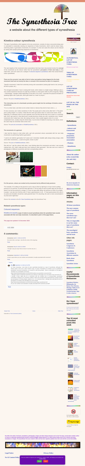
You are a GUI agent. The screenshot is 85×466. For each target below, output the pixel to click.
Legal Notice (9, 453)
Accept (39, 461)
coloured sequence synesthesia (39, 71)
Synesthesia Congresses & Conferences (71, 246)
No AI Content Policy (12, 457)
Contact (69, 167)
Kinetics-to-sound (10, 213)
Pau (12, 265)
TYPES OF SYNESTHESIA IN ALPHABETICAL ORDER (74, 331)
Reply (8, 242)
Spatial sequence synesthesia (76, 359)
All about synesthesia (73, 205)
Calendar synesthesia (76, 374)
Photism (70, 143)
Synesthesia (72, 125)
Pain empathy (76, 351)
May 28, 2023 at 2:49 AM (20, 246)
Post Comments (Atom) (15, 313)
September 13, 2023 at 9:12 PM (22, 265)
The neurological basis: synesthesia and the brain (72, 232)
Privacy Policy (48, 453)
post (12, 98)
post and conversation (16, 124)
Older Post (60, 311)
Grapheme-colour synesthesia (76, 389)
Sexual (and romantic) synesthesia (76, 337)
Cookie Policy (42, 458)
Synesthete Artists (72, 263)
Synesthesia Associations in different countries (72, 253)
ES (77, 34)
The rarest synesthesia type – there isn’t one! (72, 216)
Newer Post (7, 311)
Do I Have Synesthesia (25, 199)
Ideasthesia (72, 146)
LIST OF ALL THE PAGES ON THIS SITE (73, 104)
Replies (10, 262)
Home (33, 311)
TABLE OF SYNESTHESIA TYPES (72, 74)
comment (13, 199)
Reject (45, 461)
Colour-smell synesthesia (77, 381)
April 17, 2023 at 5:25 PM (20, 238)
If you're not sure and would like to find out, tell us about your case (73, 309)
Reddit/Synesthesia (20, 98)
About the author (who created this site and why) (73, 157)
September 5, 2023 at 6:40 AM (21, 255)
